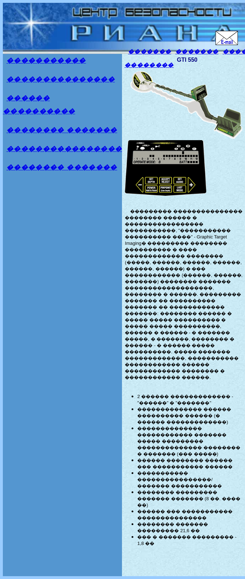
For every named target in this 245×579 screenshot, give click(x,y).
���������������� (64, 149)
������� (149, 52)
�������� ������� (61, 130)
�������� (149, 65)
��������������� (60, 79)
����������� (46, 60)
